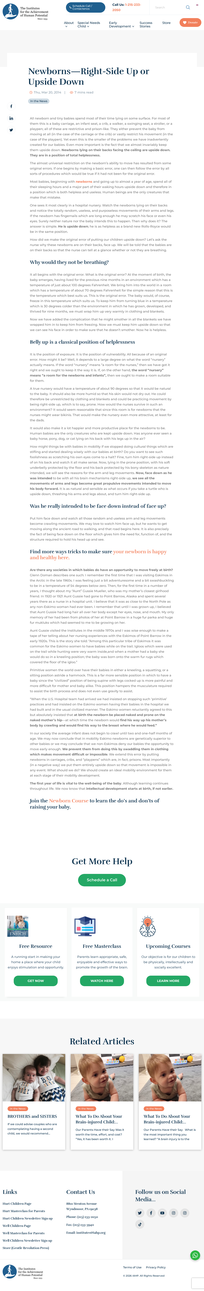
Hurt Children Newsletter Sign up (28, 1218)
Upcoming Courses (168, 946)
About (69, 24)
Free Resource (35, 946)
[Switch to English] (197, 4)
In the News (38, 101)
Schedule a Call (102, 880)
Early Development (121, 24)
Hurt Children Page (17, 1204)
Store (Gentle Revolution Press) (26, 1248)
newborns (84, 182)
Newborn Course (68, 801)
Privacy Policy (156, 1267)
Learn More (168, 981)
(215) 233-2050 (87, 1217)
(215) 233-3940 (83, 1225)
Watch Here (102, 981)
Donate (190, 22)
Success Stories (146, 24)
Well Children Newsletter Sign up (27, 1241)
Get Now (36, 981)
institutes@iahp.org (91, 1233)
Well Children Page (17, 1226)
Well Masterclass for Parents (23, 1233)
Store (166, 23)
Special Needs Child (89, 24)
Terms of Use (132, 1267)
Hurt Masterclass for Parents (24, 1211)
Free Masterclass (102, 946)
